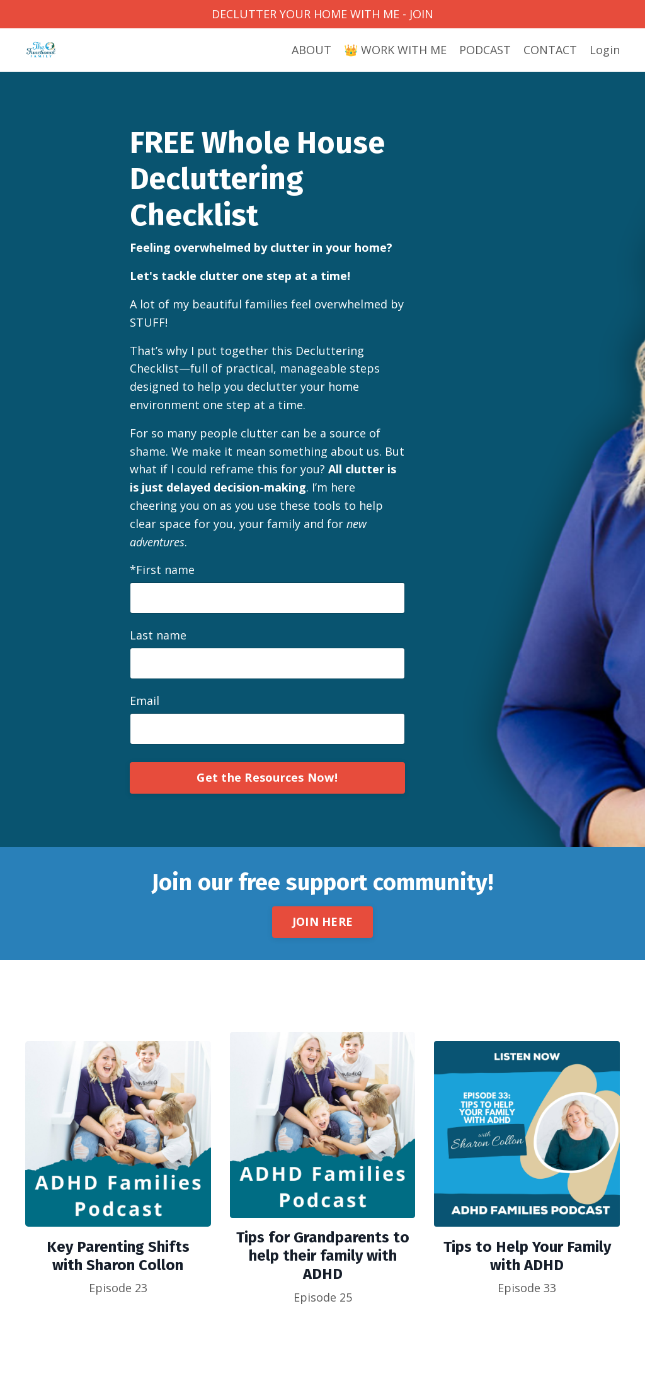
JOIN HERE (322, 921)
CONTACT (550, 49)
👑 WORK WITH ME (395, 49)
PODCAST (485, 49)
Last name (158, 635)
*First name (162, 569)
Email (144, 700)
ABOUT (311, 49)
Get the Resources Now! (267, 777)
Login (605, 49)
